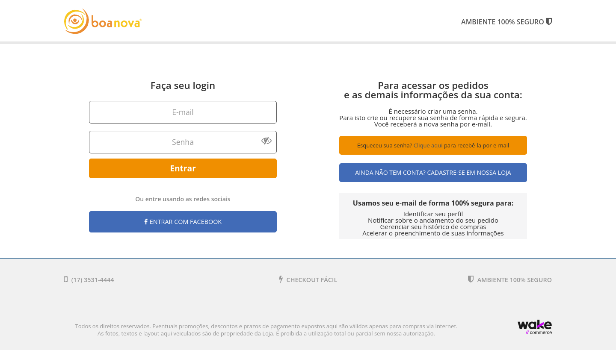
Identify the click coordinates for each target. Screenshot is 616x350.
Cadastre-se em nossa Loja (469, 172)
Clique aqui (428, 145)
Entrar (183, 168)
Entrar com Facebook (183, 222)
